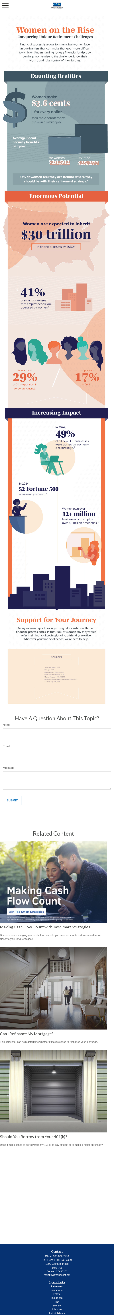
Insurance (56, 1297)
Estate (57, 1294)
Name (7, 724)
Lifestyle (57, 1309)
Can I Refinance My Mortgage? (27, 1033)
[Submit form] (12, 800)
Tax (57, 1301)
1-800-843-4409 (63, 1260)
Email (6, 746)
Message (9, 767)
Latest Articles (57, 1313)
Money (57, 1305)
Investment (57, 1290)
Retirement (57, 1286)
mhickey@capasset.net (57, 1274)
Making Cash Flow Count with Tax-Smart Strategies (45, 926)
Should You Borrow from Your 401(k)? (33, 1136)
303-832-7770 (61, 1256)
